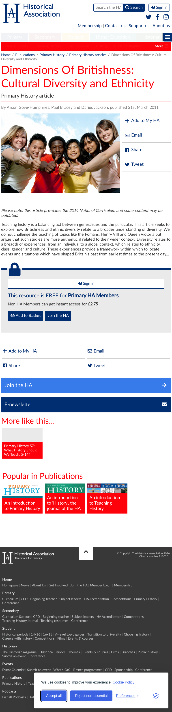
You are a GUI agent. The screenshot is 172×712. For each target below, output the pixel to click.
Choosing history (136, 634)
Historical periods (15, 634)
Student (75, 37)
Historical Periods (52, 652)
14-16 (35, 634)
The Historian (78, 46)
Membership (90, 26)
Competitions (121, 599)
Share (133, 150)
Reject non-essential (91, 696)
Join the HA (58, 316)
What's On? (62, 670)
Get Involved (58, 585)
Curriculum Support (16, 616)
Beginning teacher (43, 599)
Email (133, 135)
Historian (151, 37)
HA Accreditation (96, 599)
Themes (74, 652)
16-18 (47, 634)
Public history (148, 652)
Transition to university (104, 634)
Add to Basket (25, 315)
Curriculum (10, 599)
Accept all (54, 696)
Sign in (86, 283)
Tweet (134, 164)
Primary (14, 37)
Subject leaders (70, 599)
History (102, 46)
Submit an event (14, 656)
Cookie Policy (123, 682)
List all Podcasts (14, 697)
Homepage (10, 585)
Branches (128, 652)
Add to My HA (142, 120)
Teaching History (48, 46)
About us (161, 26)
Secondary (45, 37)
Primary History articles (87, 55)
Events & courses (81, 638)
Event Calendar (13, 670)
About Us (39, 585)
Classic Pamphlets (128, 46)
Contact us (115, 26)
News (25, 585)
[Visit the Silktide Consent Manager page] (155, 695)
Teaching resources (55, 621)
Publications (25, 55)
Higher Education (113, 37)
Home (6, 55)
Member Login (100, 585)
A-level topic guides (70, 634)
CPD (24, 599)
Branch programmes (87, 670)
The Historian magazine (19, 652)
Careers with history (17, 638)
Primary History (15, 46)
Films (61, 638)
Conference (10, 603)
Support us (139, 26)
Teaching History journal (20, 621)
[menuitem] (14, 37)
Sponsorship (123, 670)
